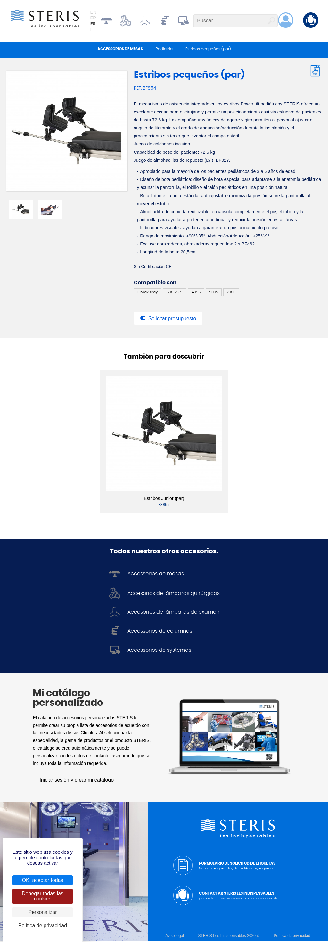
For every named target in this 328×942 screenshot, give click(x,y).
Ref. (138, 89)
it (92, 29)
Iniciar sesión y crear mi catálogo (76, 780)
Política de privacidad (292, 936)
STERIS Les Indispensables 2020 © (228, 936)
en (93, 12)
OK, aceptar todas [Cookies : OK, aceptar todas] (42, 880)
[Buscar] (235, 21)
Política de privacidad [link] (42, 925)
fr (93, 18)
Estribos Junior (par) (164, 499)
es (92, 24)
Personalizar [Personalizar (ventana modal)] (43, 912)
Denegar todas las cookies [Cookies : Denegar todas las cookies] (42, 896)
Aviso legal (174, 936)
